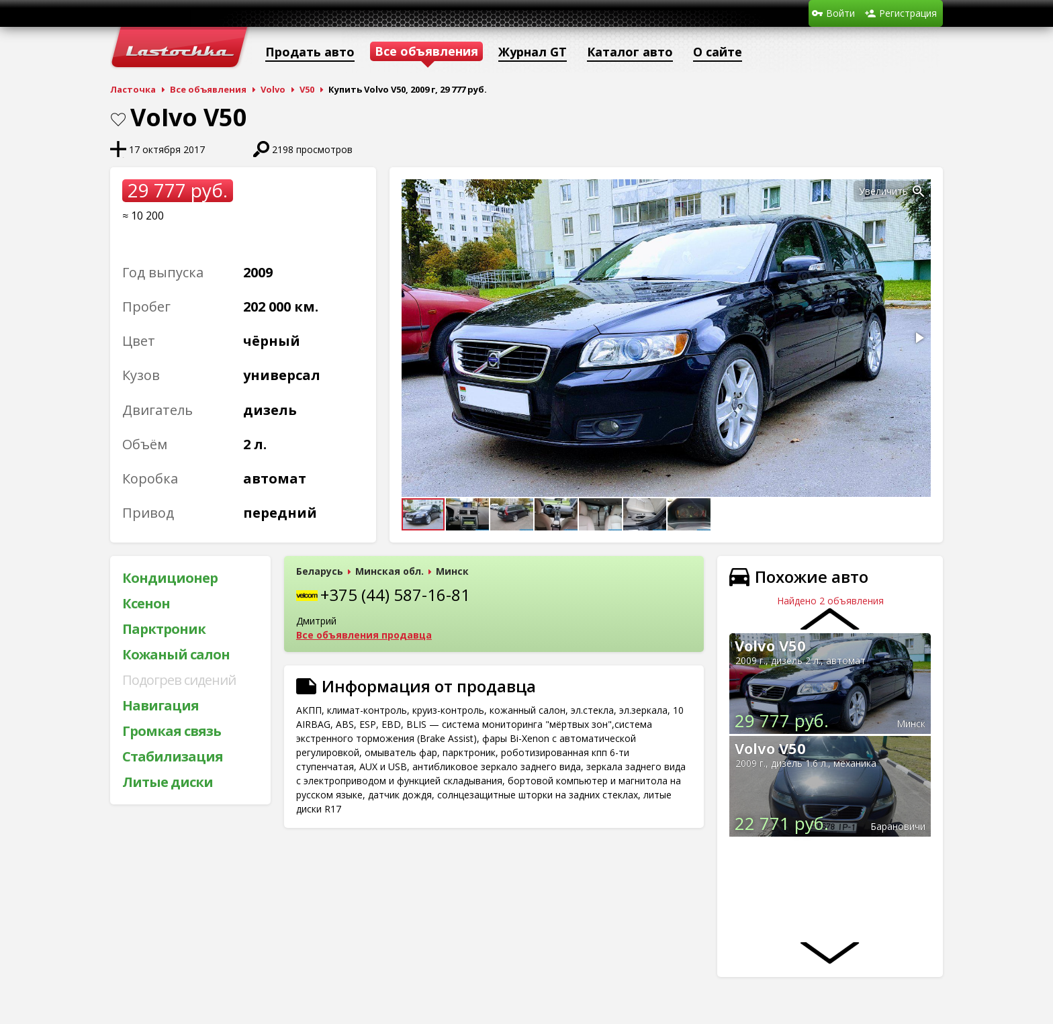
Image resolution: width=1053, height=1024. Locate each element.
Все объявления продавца (364, 635)
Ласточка (133, 89)
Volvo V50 (770, 645)
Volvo (273, 89)
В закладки (118, 119)
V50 (307, 89)
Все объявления (208, 89)
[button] (918, 191)
